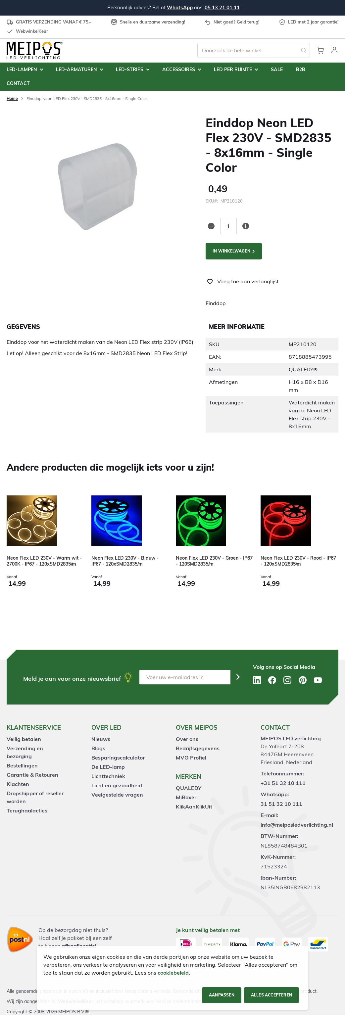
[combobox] (253, 50)
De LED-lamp (108, 766)
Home (12, 98)
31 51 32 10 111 (281, 804)
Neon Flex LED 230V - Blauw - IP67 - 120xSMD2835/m (125, 561)
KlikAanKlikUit (194, 806)
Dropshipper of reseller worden (35, 797)
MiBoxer (186, 797)
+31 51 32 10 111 (283, 783)
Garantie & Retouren (32, 774)
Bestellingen (22, 765)
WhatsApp (180, 7)
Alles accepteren (271, 994)
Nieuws (100, 739)
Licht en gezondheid (116, 785)
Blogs (98, 748)
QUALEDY (188, 788)
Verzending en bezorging (25, 752)
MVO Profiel (191, 757)
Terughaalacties (27, 810)
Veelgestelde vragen (117, 794)
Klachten (18, 784)
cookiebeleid (173, 972)
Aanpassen (221, 994)
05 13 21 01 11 (222, 7)
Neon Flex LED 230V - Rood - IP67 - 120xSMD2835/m (298, 561)
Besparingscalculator (118, 757)
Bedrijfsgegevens (198, 748)
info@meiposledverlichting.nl (297, 824)
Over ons (187, 739)
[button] (334, 50)
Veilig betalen (24, 739)
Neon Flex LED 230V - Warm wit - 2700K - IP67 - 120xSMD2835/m (44, 561)
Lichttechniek (108, 776)
